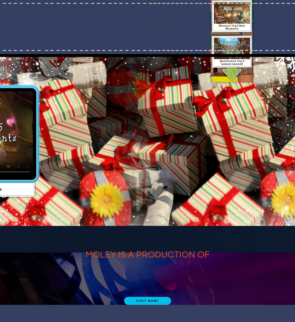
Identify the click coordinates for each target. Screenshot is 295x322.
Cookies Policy (151, 24)
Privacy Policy (208, 20)
